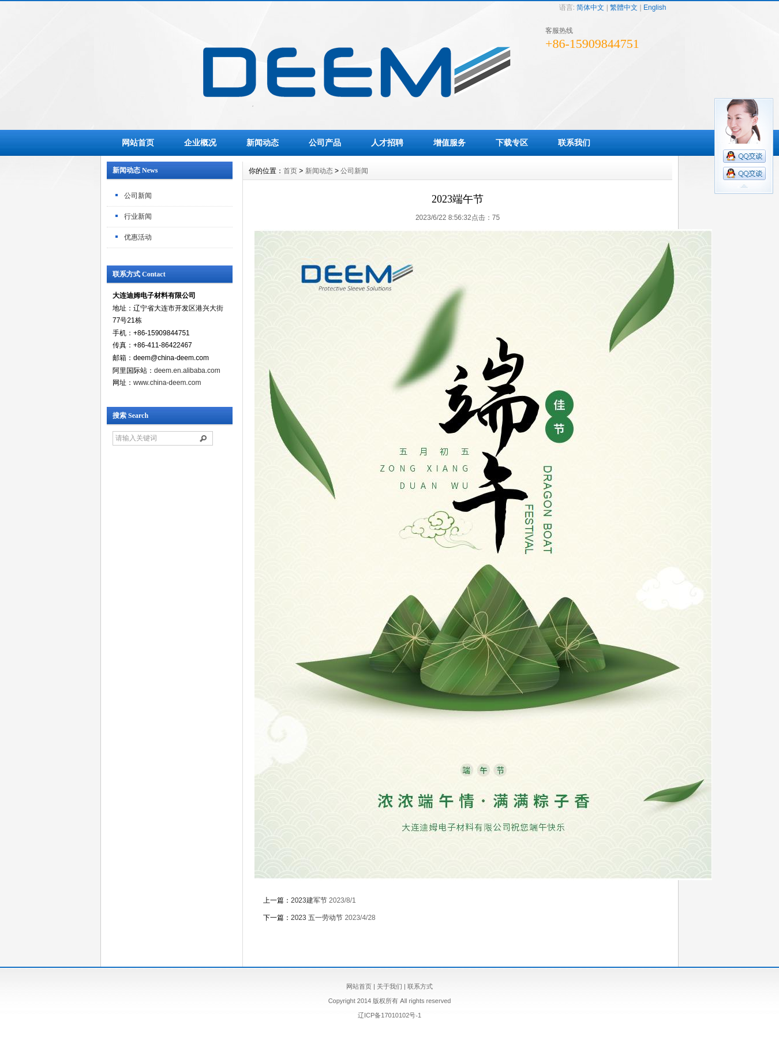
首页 (290, 171)
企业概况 (200, 142)
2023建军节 (309, 900)
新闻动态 (262, 142)
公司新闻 (138, 196)
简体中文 (590, 7)
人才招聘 (387, 142)
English (654, 7)
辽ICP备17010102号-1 (389, 1015)
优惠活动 (138, 237)
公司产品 (325, 142)
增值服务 (449, 142)
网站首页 (138, 142)
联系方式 (420, 986)
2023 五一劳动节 (317, 918)
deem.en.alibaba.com (187, 370)
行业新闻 (138, 216)
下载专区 (512, 142)
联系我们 (574, 142)
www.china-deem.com (167, 383)
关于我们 (389, 986)
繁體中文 (624, 7)
